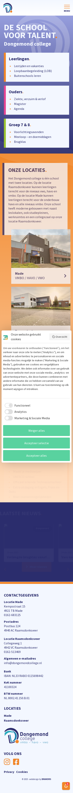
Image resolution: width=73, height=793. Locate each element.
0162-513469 (12, 652)
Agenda (19, 109)
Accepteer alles (36, 455)
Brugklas (20, 142)
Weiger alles (36, 430)
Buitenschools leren (27, 76)
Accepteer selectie (36, 443)
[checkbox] (16, 405)
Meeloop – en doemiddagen (32, 137)
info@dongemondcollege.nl (23, 663)
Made (7, 715)
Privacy (9, 772)
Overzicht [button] (59, 336)
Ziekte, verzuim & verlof (30, 99)
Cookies (22, 772)
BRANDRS (46, 779)
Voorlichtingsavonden (28, 132)
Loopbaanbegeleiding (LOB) (33, 71)
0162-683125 (12, 615)
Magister (20, 104)
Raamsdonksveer (16, 720)
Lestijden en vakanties (29, 66)
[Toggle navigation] (67, 8)
